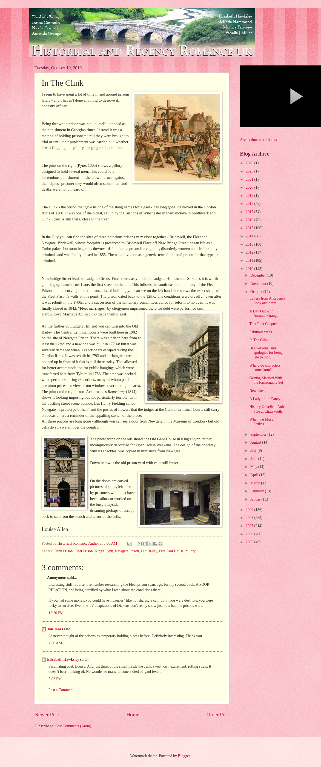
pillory (190, 551)
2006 (250, 534)
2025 (250, 171)
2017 (250, 212)
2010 (250, 269)
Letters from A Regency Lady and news (267, 300)
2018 (250, 204)
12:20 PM (56, 613)
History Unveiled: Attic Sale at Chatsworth (267, 409)
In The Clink (258, 340)
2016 (250, 220)
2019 (250, 196)
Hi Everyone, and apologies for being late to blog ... (266, 352)
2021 (250, 179)
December (258, 275)
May (254, 467)
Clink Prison (63, 551)
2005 (250, 542)
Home (132, 714)
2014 (250, 236)
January (256, 499)
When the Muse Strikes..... (261, 421)
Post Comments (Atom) (73, 726)
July (253, 451)
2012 (250, 252)
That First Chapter (263, 324)
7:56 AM (55, 643)
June (254, 459)
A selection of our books (258, 140)
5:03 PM (55, 679)
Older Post (218, 714)
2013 (250, 244)
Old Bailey (149, 551)
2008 (250, 518)
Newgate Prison (127, 551)
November (258, 283)
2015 (250, 228)
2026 (250, 163)
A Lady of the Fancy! (265, 399)
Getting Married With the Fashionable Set (266, 380)
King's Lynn (104, 551)
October (256, 292)
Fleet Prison (83, 551)
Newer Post (47, 714)
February (257, 491)
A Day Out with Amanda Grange (263, 313)
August (256, 442)
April (254, 475)
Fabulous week (260, 332)
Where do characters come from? (264, 367)
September (258, 434)
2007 (250, 526)
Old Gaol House (171, 551)
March (255, 483)
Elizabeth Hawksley (63, 659)
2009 (250, 510)
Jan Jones (55, 629)
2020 (250, 187)
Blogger (184, 756)
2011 (250, 260)
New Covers (258, 391)
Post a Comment (60, 690)
